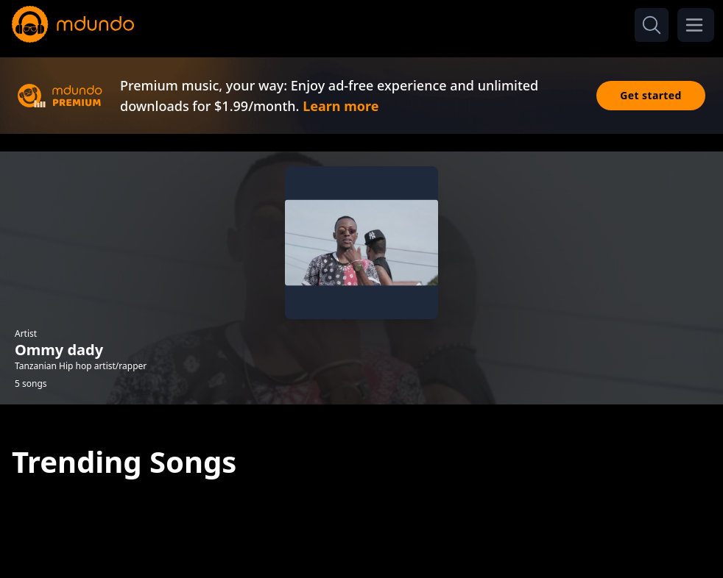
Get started (651, 95)
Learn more (340, 106)
